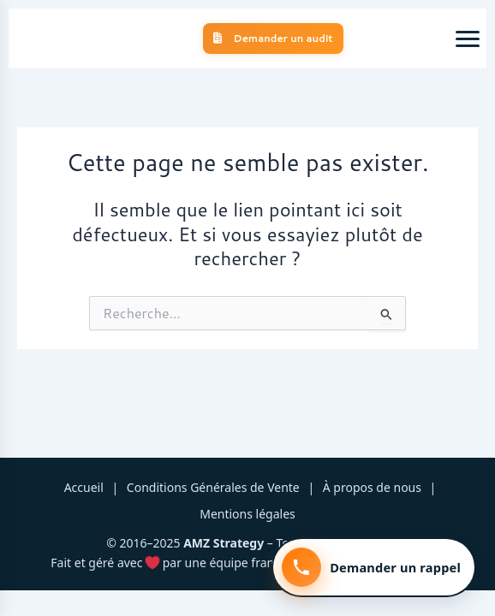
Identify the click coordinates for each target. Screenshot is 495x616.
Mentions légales (247, 514)
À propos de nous (372, 487)
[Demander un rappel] (373, 567)
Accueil (84, 487)
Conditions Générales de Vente (213, 487)
